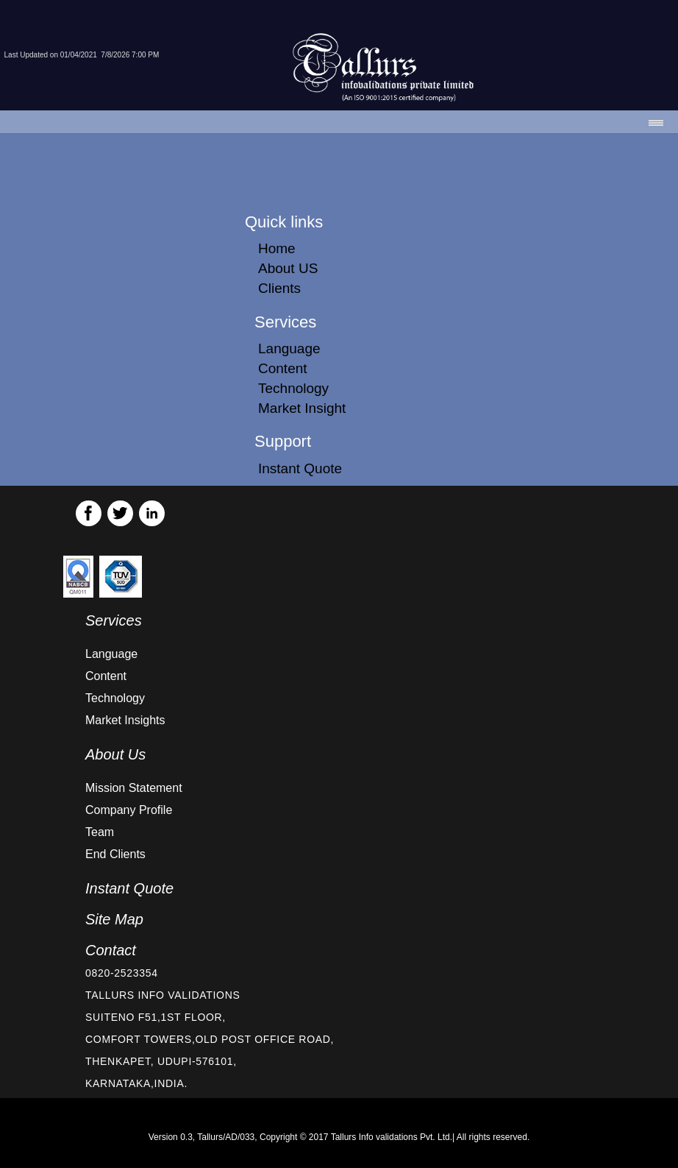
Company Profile (128, 810)
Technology (293, 388)
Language (289, 348)
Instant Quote (300, 468)
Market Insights (125, 720)
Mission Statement (133, 788)
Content (282, 368)
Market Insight (302, 408)
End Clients (115, 854)
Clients (279, 288)
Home (277, 248)
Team (99, 832)
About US (288, 268)
